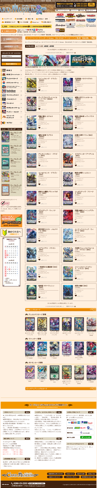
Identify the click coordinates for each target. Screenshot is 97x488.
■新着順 (51, 46)
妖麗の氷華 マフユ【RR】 (84, 135)
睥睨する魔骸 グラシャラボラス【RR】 (48, 192)
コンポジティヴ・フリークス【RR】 (84, 192)
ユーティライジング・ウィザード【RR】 (84, 230)
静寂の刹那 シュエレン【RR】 (83, 173)
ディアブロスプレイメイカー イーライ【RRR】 (47, 98)
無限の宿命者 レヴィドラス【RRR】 (84, 117)
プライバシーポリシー (63, 10)
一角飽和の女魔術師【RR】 (48, 267)
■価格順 (46, 46)
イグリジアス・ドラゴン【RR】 (47, 249)
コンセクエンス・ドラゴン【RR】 (47, 173)
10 (60, 52)
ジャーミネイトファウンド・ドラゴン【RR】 (83, 267)
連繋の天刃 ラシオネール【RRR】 (83, 98)
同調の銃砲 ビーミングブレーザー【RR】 (84, 211)
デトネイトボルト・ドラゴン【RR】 (47, 154)
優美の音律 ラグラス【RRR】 (45, 136)
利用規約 (82, 10)
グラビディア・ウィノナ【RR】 (47, 211)
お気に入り (42, 90)
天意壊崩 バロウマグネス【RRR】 (83, 79)
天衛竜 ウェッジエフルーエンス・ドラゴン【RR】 (84, 249)
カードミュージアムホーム (32, 42)
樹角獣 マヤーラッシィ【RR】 (46, 286)
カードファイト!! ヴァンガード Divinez (53, 42)
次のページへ (71, 52)
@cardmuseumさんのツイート (9, 199)
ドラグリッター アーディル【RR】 (84, 154)
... (62, 52)
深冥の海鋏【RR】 (81, 286)
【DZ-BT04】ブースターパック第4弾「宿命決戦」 (79, 42)
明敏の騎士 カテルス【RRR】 (45, 117)
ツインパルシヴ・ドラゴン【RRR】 (47, 79)
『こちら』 (49, 429)
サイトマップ (74, 10)
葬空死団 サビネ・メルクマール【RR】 (48, 230)
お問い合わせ (90, 10)
